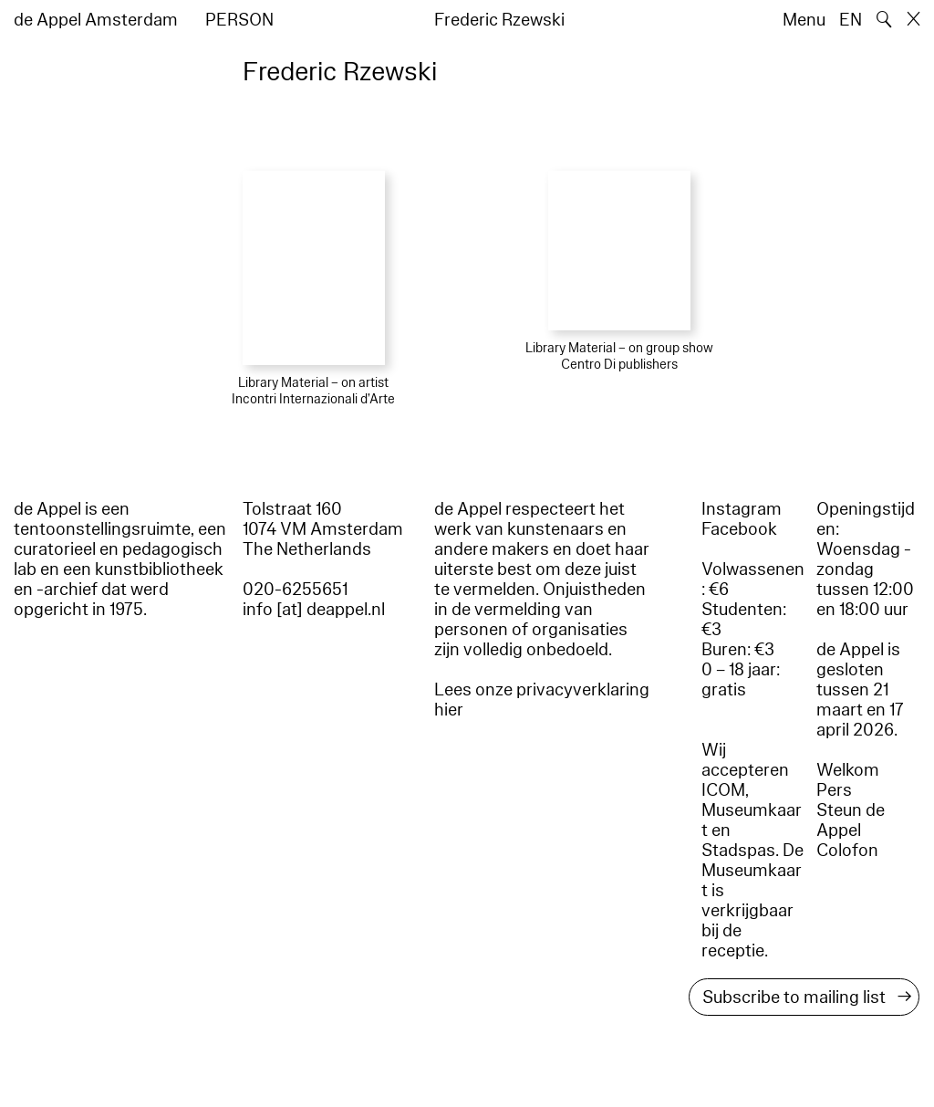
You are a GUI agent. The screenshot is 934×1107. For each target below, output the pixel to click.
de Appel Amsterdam (96, 20)
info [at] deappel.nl (314, 609)
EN (850, 20)
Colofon (847, 850)
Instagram (741, 509)
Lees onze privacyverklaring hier (541, 700)
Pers (834, 790)
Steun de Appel (850, 820)
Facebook (739, 529)
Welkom (847, 770)
